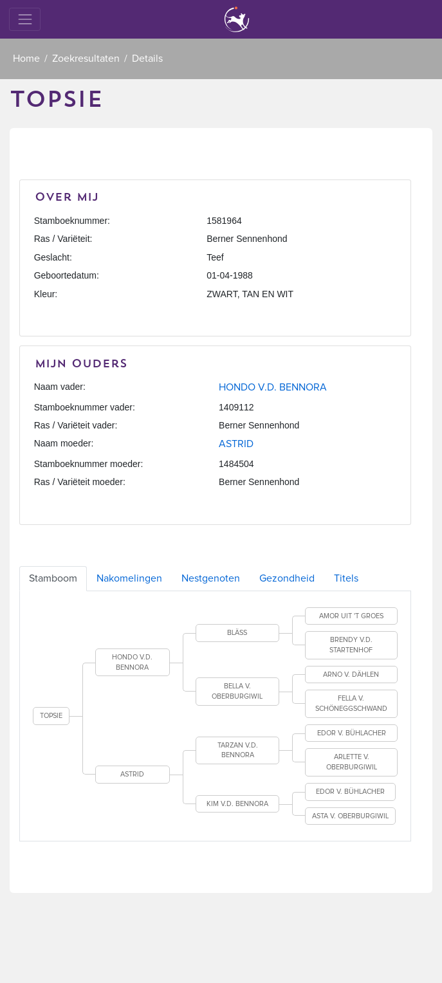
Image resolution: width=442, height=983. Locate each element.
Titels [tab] (346, 578)
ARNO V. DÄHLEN (351, 674)
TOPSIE (51, 715)
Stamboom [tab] (53, 578)
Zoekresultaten (86, 58)
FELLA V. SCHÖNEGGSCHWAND (351, 703)
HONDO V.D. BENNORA (273, 387)
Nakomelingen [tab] (129, 578)
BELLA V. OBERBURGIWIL (237, 691)
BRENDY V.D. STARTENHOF (351, 645)
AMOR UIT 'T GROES (351, 616)
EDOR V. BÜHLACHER (351, 733)
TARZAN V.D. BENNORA (237, 750)
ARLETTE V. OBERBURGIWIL (351, 762)
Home (26, 58)
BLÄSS (237, 632)
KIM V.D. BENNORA (237, 803)
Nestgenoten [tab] (210, 578)
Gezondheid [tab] (287, 578)
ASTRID (236, 444)
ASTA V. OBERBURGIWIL (350, 816)
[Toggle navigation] (25, 19)
